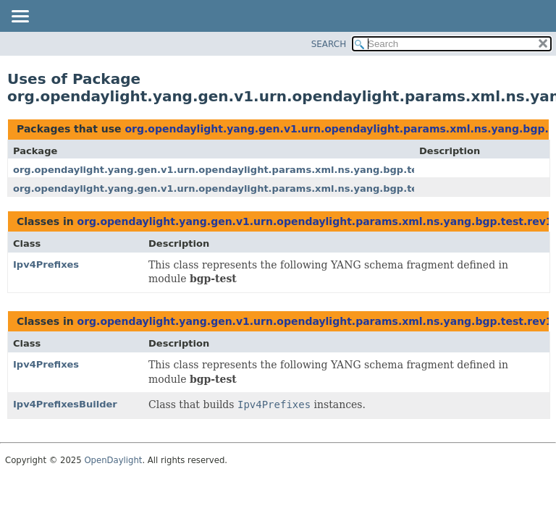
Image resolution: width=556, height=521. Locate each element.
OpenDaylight (113, 460)
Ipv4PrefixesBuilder (65, 404)
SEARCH (329, 44)
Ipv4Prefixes (46, 264)
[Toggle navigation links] (19, 17)
